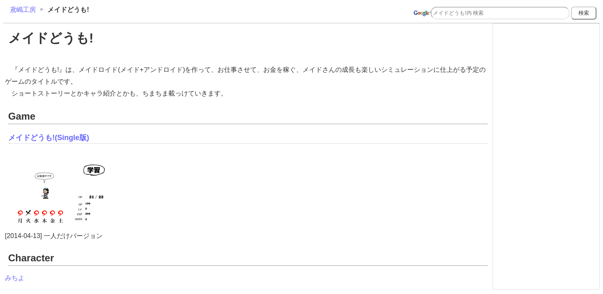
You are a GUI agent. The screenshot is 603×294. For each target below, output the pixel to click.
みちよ (15, 277)
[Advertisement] (546, 77)
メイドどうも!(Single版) (48, 138)
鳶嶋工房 (23, 9)
